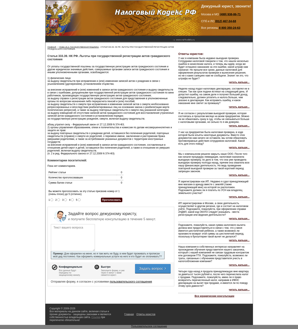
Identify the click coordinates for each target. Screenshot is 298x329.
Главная (52, 47)
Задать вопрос (153, 269)
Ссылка (95, 317)
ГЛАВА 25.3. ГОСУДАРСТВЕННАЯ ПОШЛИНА (79, 47)
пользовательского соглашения (131, 281)
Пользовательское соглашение (149, 326)
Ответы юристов (146, 314)
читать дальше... (239, 82)
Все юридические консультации (214, 296)
